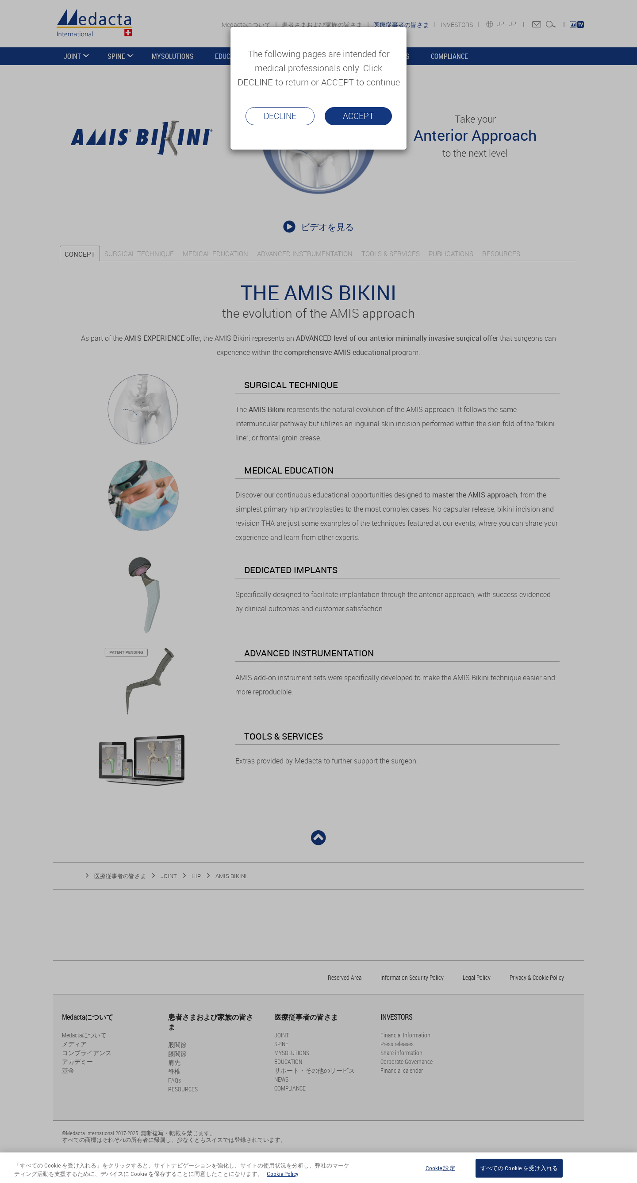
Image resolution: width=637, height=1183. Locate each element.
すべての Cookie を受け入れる (519, 1171)
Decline (280, 116)
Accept (358, 116)
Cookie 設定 (440, 1171)
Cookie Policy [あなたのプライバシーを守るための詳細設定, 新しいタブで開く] (282, 1177)
